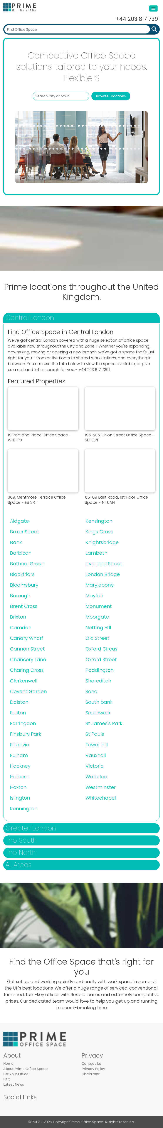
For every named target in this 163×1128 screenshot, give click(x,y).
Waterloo (96, 776)
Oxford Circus (101, 649)
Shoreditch (98, 680)
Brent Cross (23, 606)
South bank (99, 702)
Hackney (20, 766)
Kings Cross (99, 531)
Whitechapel (101, 798)
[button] (153, 8)
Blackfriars (22, 574)
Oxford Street (101, 659)
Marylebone (100, 585)
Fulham (19, 755)
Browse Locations (111, 96)
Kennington (23, 808)
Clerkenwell (23, 680)
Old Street (97, 638)
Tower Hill (97, 744)
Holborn (19, 776)
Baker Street (24, 531)
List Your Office (16, 1073)
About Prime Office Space (25, 1068)
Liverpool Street (104, 563)
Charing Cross (27, 670)
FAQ (6, 1079)
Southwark (98, 712)
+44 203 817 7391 (138, 19)
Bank (16, 542)
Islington (20, 798)
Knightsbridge (102, 542)
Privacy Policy (93, 1068)
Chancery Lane (28, 659)
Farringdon (23, 723)
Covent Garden (28, 691)
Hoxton (18, 787)
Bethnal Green (27, 563)
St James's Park (104, 723)
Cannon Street (27, 649)
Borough (20, 595)
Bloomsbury (24, 585)
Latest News (13, 1084)
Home (8, 1063)
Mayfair (94, 595)
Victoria (95, 766)
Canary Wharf (26, 638)
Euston (18, 712)
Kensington (99, 521)
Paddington (100, 670)
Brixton (18, 617)
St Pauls (95, 734)
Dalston (19, 702)
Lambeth (96, 553)
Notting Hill (98, 627)
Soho (91, 691)
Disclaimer (91, 1073)
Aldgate (19, 521)
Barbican (21, 553)
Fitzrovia (19, 744)
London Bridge (103, 574)
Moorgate (97, 617)
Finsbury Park (25, 734)
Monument (99, 606)
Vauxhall (96, 755)
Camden (20, 627)
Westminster (101, 787)
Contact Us (91, 1063)
